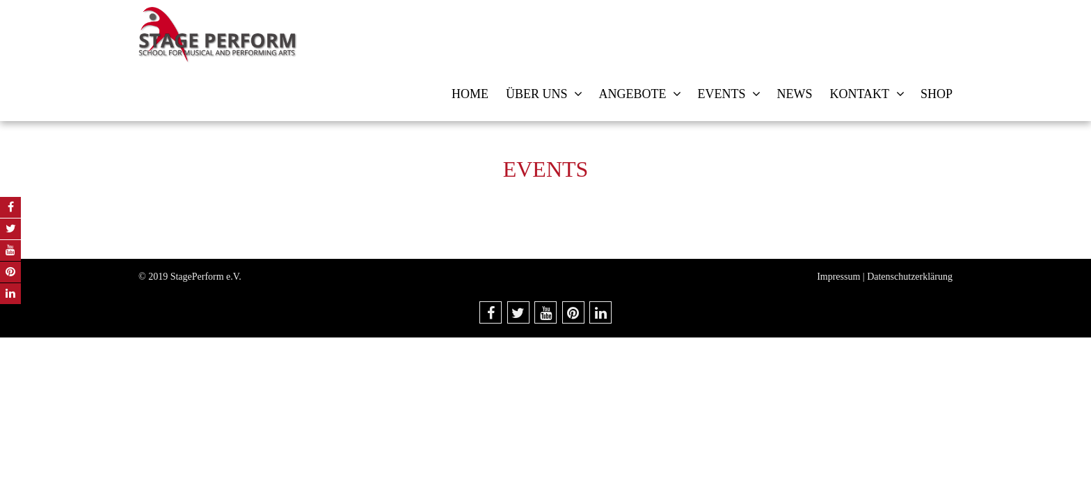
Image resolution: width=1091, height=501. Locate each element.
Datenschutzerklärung (910, 276)
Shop (937, 94)
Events (721, 94)
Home (470, 94)
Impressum (838, 276)
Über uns (537, 94)
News (794, 94)
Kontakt (859, 94)
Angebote (632, 94)
